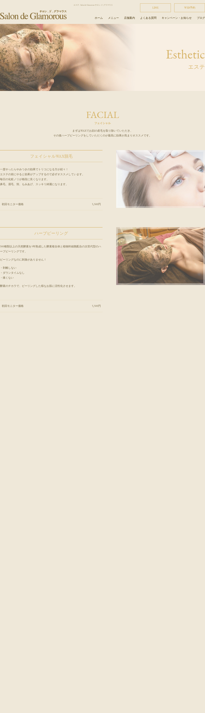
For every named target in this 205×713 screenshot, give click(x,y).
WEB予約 (189, 7)
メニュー (113, 18)
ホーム (99, 18)
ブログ (201, 18)
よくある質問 (148, 18)
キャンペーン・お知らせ (177, 18)
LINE (155, 7)
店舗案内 (129, 18)
